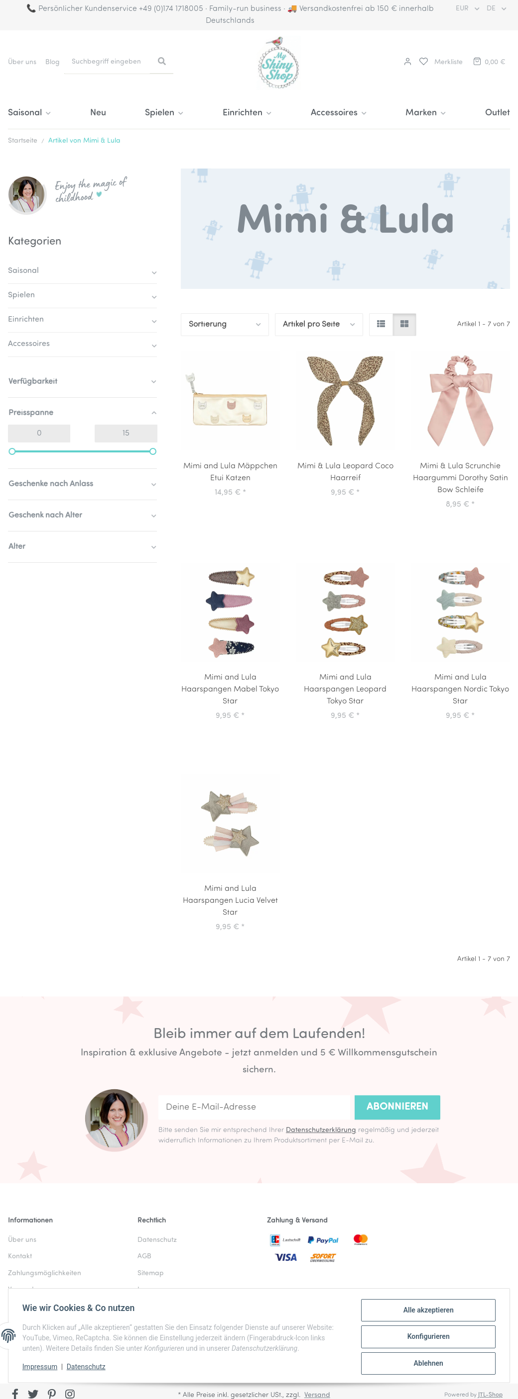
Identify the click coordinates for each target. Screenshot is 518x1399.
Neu (98, 113)
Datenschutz (88, 1368)
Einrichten (26, 320)
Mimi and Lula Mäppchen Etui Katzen (230, 472)
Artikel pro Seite (311, 325)
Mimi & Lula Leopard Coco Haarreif (345, 472)
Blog (52, 62)
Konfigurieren (426, 1338)
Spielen (21, 295)
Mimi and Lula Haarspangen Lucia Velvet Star (230, 901)
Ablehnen (426, 1364)
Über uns (22, 62)
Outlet (497, 113)
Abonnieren (397, 1107)
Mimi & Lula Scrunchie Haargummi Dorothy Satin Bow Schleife (460, 478)
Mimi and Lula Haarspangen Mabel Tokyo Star (230, 689)
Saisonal (23, 271)
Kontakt (20, 1256)
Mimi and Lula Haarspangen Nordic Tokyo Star (460, 689)
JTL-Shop (490, 1395)
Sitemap (150, 1273)
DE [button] (492, 8)
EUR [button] (463, 8)
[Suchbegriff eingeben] (107, 62)
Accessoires (29, 344)
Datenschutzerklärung (321, 1130)
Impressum (41, 1368)
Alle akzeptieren (426, 1312)
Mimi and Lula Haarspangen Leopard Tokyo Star (345, 689)
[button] (406, 62)
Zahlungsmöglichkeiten (44, 1273)
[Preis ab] (39, 433)
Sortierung (208, 325)
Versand (21, 1290)
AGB (144, 1256)
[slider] (11, 451)
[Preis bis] (126, 433)
